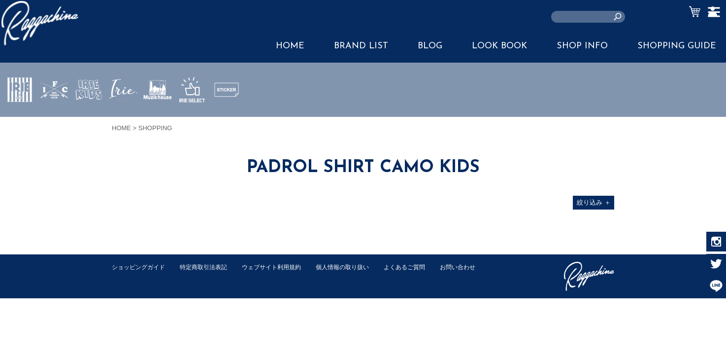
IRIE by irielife (19, 119)
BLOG (430, 46)
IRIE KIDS (89, 119)
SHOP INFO (582, 46)
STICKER (226, 113)
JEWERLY (123, 113)
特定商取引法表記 (209, 267)
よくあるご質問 (423, 267)
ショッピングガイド (140, 267)
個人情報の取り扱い (358, 267)
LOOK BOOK (499, 46)
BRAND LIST (361, 46)
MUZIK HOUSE (158, 119)
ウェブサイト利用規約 (282, 267)
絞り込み (594, 202)
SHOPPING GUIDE (676, 46)
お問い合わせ (131, 277)
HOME (290, 46)
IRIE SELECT (192, 119)
